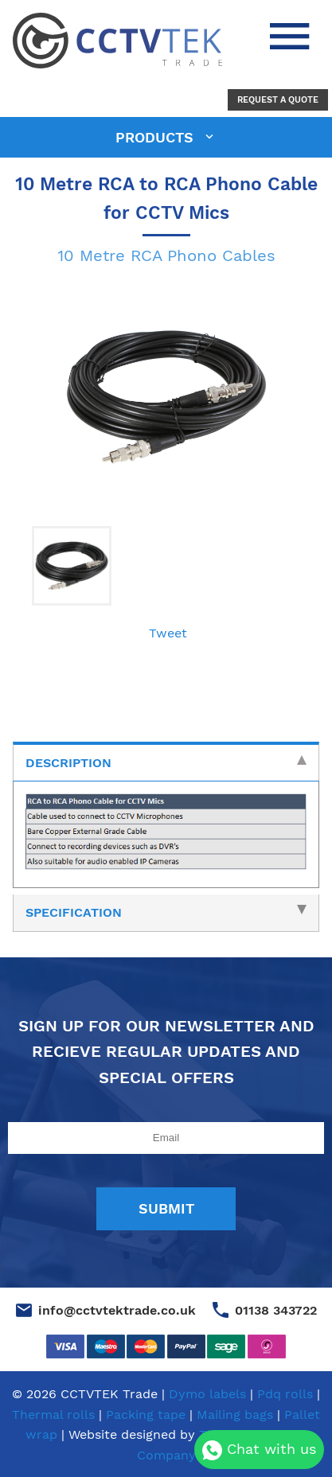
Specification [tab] (166, 912)
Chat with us (259, 1450)
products (156, 137)
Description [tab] (166, 762)
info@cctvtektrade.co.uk (117, 1310)
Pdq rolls (285, 1393)
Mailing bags (235, 1414)
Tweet (168, 633)
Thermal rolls (53, 1414)
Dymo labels (207, 1393)
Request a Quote (277, 100)
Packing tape (146, 1414)
